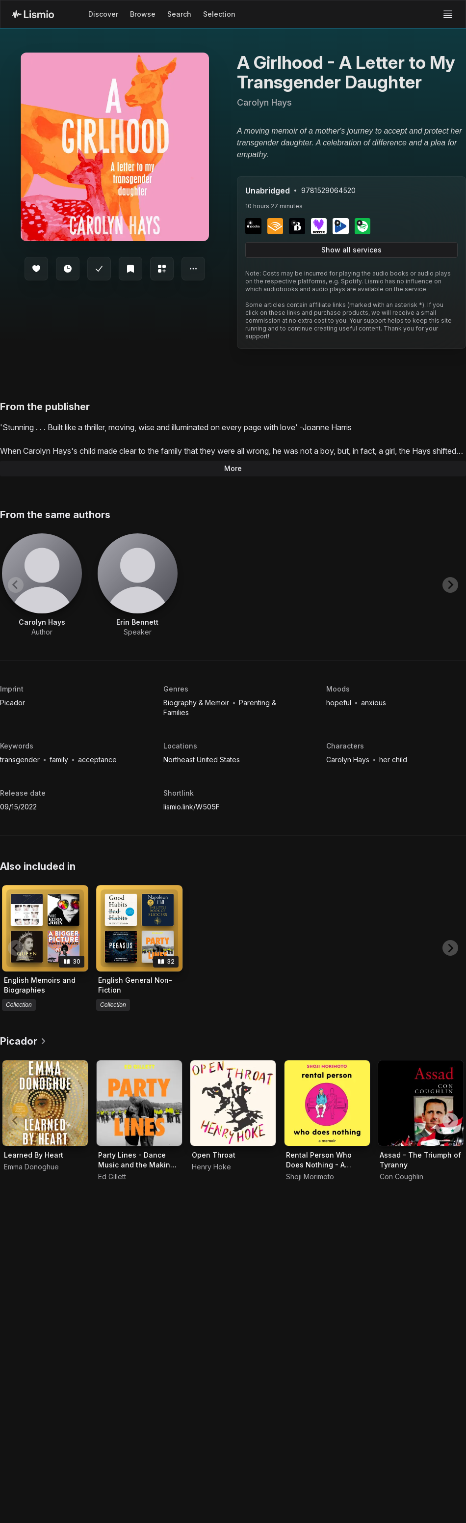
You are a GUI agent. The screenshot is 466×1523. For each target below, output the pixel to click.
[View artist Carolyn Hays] (42, 585)
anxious (373, 702)
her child (393, 759)
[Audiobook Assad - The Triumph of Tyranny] (421, 1103)
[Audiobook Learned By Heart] (45, 1103)
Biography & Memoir (197, 702)
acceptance (97, 759)
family (60, 759)
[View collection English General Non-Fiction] (139, 928)
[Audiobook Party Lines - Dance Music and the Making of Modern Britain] (139, 1103)
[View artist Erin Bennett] (138, 585)
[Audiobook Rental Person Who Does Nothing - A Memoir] (327, 1103)
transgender (21, 759)
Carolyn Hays (348, 759)
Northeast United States (201, 759)
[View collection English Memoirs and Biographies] (45, 928)
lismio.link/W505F (191, 807)
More (233, 468)
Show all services (351, 250)
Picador (12, 702)
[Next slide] (450, 585)
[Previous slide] (16, 585)
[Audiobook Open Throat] (233, 1103)
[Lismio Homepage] (33, 14)
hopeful (339, 702)
